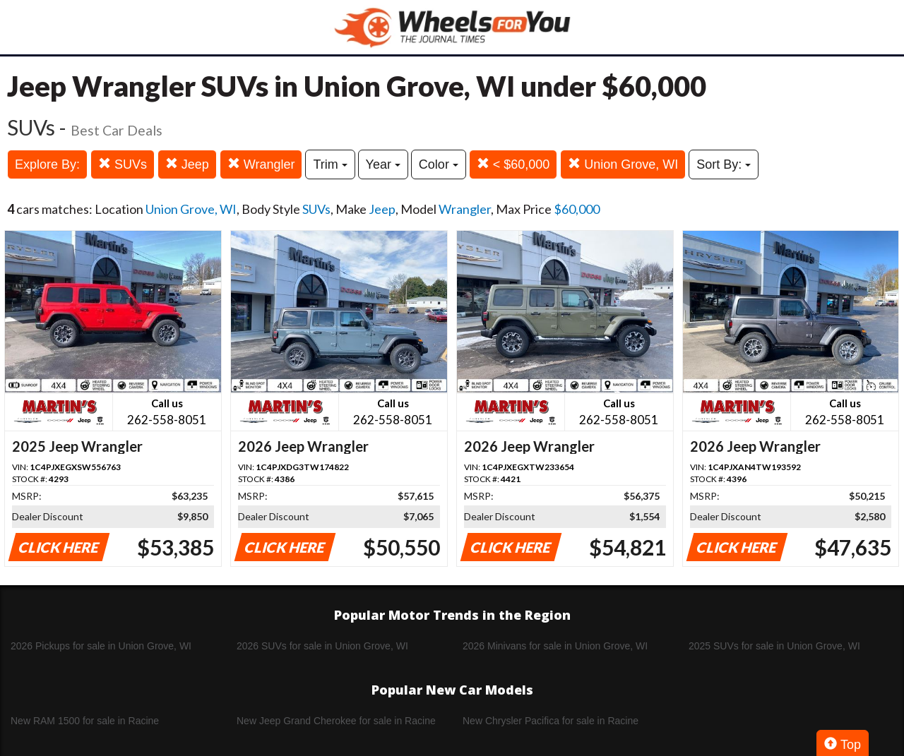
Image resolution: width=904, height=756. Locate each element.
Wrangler (261, 164)
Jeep (187, 164)
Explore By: (47, 164)
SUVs (122, 164)
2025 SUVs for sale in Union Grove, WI (774, 646)
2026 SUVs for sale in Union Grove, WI (322, 646)
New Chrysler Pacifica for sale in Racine (550, 720)
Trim (330, 164)
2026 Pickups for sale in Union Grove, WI (101, 646)
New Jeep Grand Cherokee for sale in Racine (336, 720)
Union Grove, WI (623, 164)
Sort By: (723, 164)
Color (438, 164)
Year (383, 164)
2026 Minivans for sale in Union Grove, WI (555, 646)
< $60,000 (513, 164)
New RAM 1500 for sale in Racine (85, 720)
